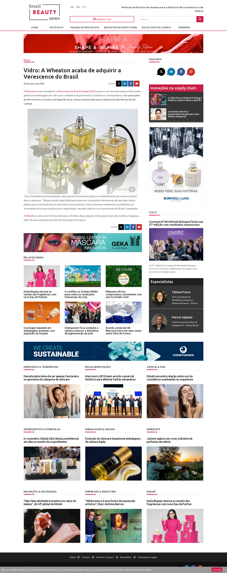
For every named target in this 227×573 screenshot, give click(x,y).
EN (78, 7)
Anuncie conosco (105, 557)
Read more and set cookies (138, 569)
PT (84, 7)
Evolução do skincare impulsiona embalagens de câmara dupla (113, 440)
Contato (86, 557)
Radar (27, 60)
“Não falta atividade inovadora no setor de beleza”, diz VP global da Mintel (50, 502)
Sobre (73, 557)
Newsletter (102, 19)
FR (72, 7)
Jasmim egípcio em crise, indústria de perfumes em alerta (169, 440)
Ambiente (153, 429)
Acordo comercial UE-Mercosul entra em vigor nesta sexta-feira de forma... (123, 330)
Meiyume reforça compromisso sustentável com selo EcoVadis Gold (124, 294)
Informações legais (147, 557)
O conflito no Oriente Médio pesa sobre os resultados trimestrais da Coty (81, 294)
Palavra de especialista (84, 27)
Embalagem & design (100, 429)
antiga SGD (88, 91)
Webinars (184, 27)
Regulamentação (98, 366)
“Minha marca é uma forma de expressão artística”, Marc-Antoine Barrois (110, 502)
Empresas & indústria (100, 491)
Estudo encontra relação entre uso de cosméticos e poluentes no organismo (170, 378)
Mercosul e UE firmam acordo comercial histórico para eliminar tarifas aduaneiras (110, 378)
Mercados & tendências (41, 366)
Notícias (55, 27)
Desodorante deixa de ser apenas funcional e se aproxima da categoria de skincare (51, 378)
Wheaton (31, 91)
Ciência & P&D (156, 366)
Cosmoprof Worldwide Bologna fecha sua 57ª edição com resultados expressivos (176, 223)
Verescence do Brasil (69, 91)
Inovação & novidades (40, 491)
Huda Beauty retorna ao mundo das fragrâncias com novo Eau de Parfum (40, 294)
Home (34, 27)
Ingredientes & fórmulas (42, 429)
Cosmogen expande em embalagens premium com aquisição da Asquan (39, 330)
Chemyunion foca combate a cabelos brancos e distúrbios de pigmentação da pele (82, 330)
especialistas (162, 282)
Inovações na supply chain (120, 27)
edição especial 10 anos (156, 27)
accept (216, 569)
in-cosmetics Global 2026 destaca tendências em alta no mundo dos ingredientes (51, 440)
